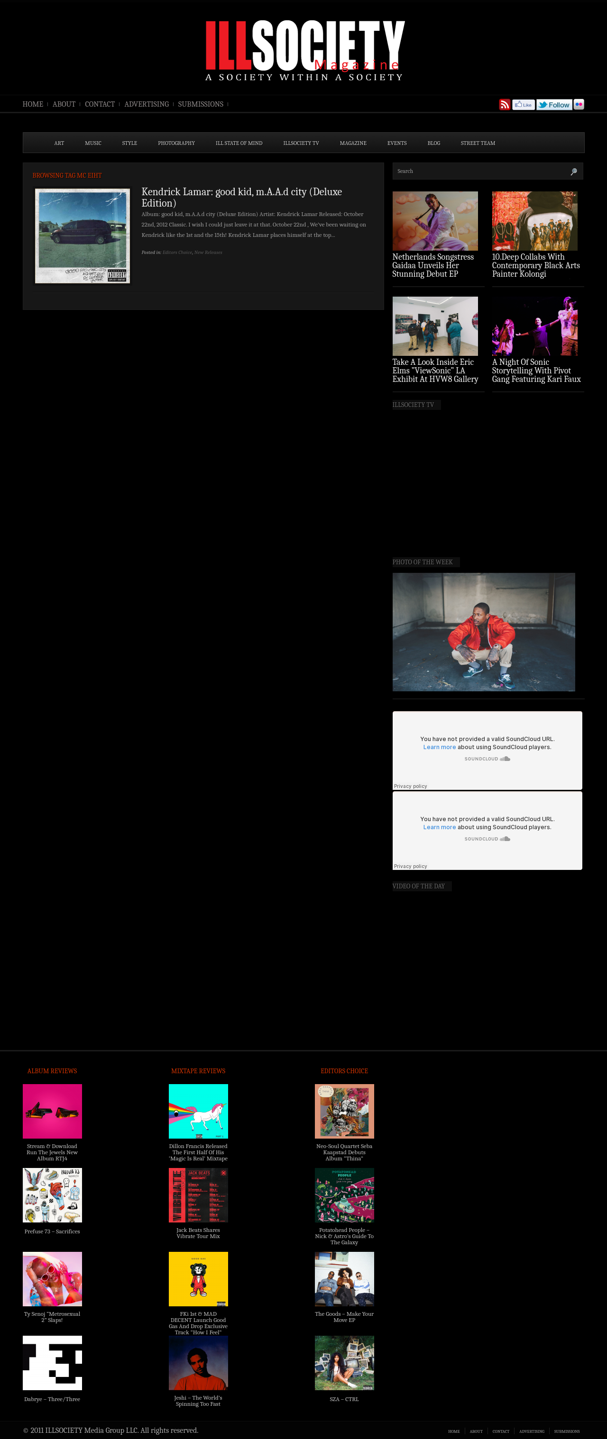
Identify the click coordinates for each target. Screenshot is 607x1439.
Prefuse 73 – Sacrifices (52, 1231)
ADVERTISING (146, 104)
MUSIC (93, 143)
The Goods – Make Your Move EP (344, 1316)
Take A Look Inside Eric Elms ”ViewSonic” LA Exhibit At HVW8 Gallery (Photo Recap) (436, 375)
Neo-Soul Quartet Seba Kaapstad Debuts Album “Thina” (344, 1152)
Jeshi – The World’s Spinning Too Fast (198, 1400)
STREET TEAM (478, 143)
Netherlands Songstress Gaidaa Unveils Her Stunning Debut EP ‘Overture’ (433, 270)
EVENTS (397, 143)
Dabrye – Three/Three (52, 1399)
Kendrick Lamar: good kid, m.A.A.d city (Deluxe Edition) (242, 197)
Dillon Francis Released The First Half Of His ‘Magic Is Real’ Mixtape (198, 1152)
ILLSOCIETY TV (301, 143)
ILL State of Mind (239, 143)
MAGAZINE (353, 143)
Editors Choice (177, 252)
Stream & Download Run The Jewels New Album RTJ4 (52, 1152)
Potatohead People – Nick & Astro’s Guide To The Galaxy (344, 1236)
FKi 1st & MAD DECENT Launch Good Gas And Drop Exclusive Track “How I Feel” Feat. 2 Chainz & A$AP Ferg (198, 1329)
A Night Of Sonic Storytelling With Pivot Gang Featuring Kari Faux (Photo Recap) (536, 375)
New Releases (208, 252)
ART (59, 143)
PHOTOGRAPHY (176, 143)
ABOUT (64, 104)
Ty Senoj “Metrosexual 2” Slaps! (52, 1316)
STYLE (129, 143)
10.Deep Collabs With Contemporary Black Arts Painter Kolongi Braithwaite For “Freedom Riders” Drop (537, 274)
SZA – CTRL (344, 1399)
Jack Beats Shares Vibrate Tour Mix (198, 1233)
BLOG (434, 143)
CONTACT (100, 104)
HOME (33, 104)
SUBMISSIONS (200, 104)
